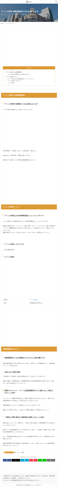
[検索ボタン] (56, 2)
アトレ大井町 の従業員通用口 (14, 72)
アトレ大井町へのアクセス (14, 80)
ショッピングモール (7, 14)
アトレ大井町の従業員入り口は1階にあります (19, 74)
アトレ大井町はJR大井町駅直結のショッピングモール (21, 78)
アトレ (15, 14)
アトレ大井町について (12, 76)
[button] (7, 460)
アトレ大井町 (11, 82)
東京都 (18, 14)
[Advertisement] (29, 44)
